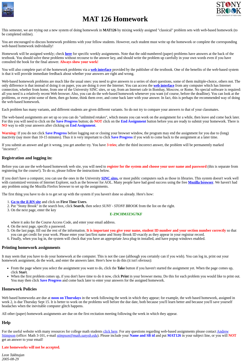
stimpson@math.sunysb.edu (77, 335)
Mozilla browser (200, 182)
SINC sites (109, 178)
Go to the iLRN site (26, 202)
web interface (101, 69)
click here (110, 331)
